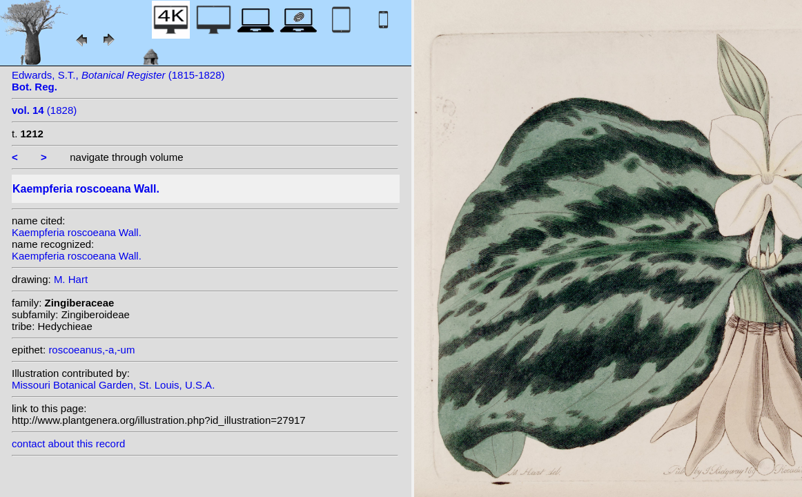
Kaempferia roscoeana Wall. (76, 232)
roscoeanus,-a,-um (91, 349)
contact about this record (68, 443)
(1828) (44, 110)
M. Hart (71, 279)
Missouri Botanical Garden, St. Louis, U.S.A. (113, 385)
